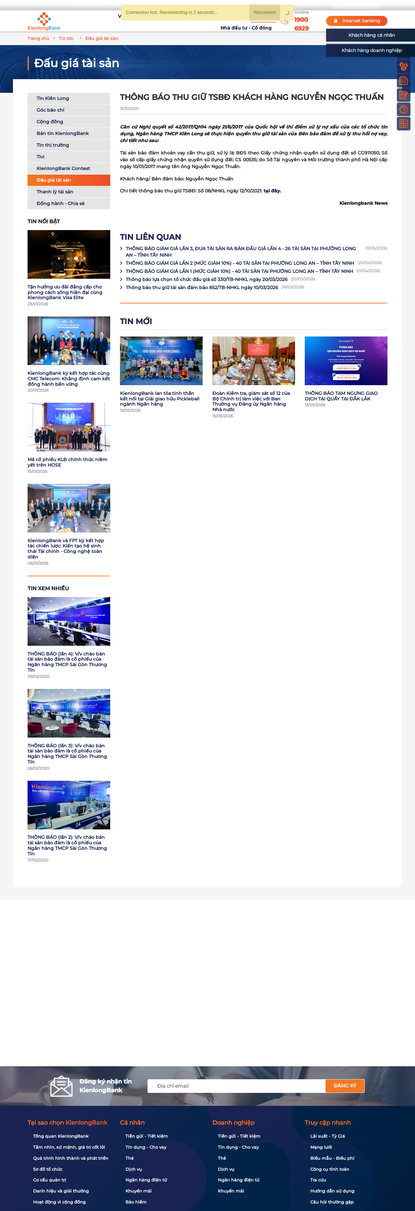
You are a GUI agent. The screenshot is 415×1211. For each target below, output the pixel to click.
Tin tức (210, 20)
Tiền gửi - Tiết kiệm (146, 1136)
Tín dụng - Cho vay (145, 1147)
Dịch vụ (133, 1169)
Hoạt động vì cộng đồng (59, 1202)
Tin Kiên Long (53, 98)
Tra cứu (318, 1179)
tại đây (272, 191)
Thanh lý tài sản (55, 192)
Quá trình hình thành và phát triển (70, 1158)
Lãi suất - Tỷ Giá (327, 1136)
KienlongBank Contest (63, 168)
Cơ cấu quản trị (49, 1179)
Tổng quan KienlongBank (61, 1136)
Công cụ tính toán (329, 1169)
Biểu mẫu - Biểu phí (332, 1158)
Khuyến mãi (183, 21)
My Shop (309, 5)
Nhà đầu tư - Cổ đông (247, 21)
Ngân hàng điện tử (146, 1179)
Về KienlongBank (112, 21)
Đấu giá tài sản (54, 180)
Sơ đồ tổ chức (47, 1169)
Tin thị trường (53, 145)
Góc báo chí (50, 110)
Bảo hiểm (136, 1202)
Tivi (40, 157)
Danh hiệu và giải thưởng (61, 1190)
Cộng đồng (50, 122)
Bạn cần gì (88, 5)
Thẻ (129, 1158)
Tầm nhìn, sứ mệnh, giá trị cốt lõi (69, 1147)
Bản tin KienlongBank (63, 133)
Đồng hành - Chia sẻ (61, 203)
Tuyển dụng (150, 21)
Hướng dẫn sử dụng (332, 1190)
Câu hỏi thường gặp (332, 1202)
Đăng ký (345, 1086)
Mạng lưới (321, 1147)
